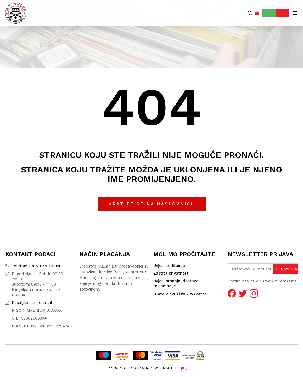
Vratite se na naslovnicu (152, 203)
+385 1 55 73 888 (36, 265)
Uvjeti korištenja (169, 265)
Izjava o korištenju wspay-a (179, 293)
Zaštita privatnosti (171, 273)
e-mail (32, 302)
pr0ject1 (187, 368)
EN (282, 13)
